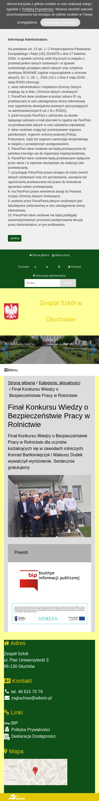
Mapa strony (61, 255)
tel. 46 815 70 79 (23, 691)
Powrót (21, 552)
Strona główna (39, 255)
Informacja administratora (49, 275)
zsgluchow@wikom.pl (28, 698)
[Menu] (49, 370)
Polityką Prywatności (37, 9)
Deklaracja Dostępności (30, 737)
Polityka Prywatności (27, 729)
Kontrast (74, 266)
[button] (92, 350)
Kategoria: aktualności (59, 383)
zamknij (14, 238)
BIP (11, 723)
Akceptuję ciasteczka (60, 22)
